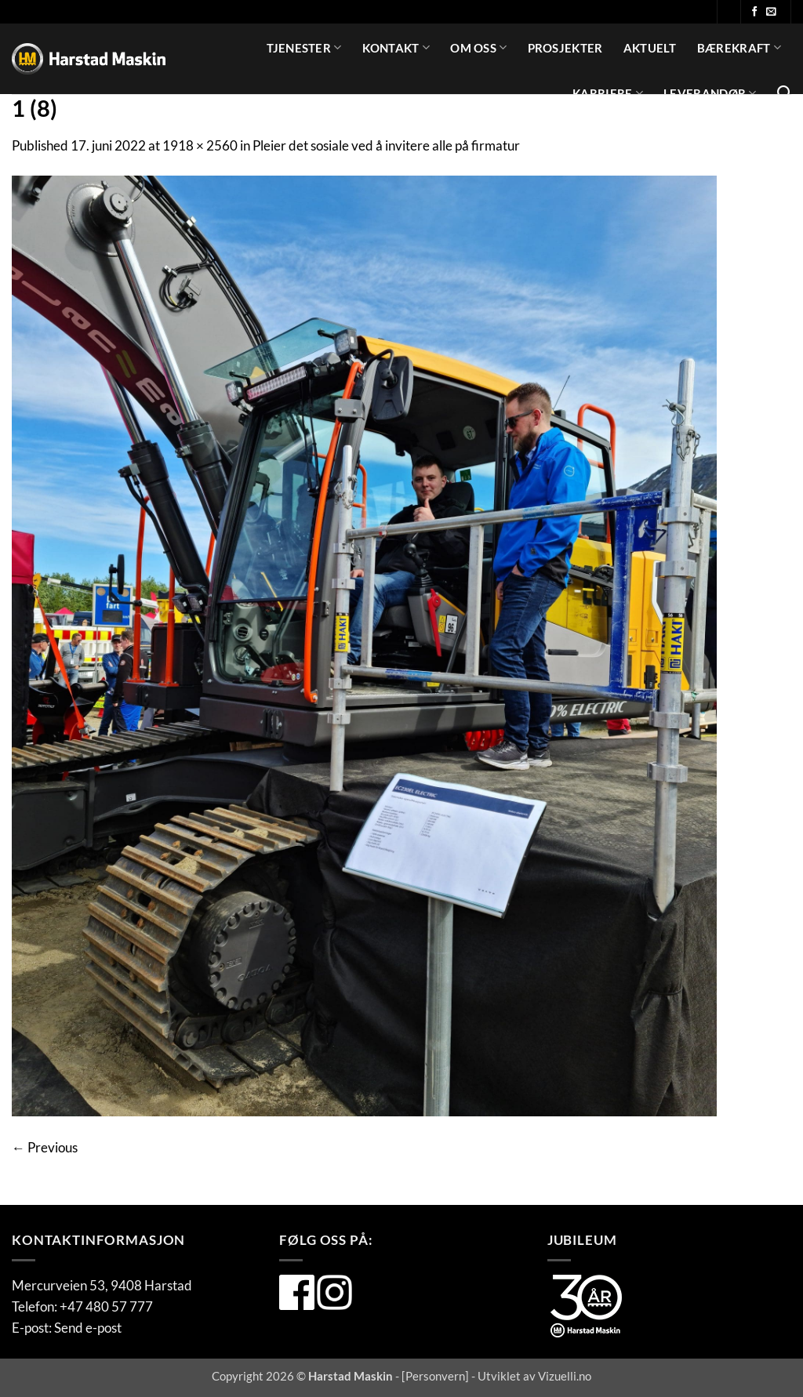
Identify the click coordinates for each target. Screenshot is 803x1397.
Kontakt (396, 47)
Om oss (478, 47)
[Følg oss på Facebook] (755, 12)
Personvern (435, 1376)
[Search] (784, 93)
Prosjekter (565, 48)
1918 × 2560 (200, 145)
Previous (45, 1147)
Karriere (607, 92)
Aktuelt (650, 48)
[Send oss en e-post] (771, 12)
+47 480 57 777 (106, 1306)
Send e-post (88, 1327)
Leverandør (710, 92)
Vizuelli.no (564, 1376)
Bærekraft (739, 47)
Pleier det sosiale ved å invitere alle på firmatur (386, 145)
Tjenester (304, 47)
